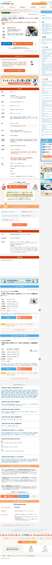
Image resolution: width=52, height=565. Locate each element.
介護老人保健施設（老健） (9, 432)
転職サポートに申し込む (39, 3)
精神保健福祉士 (7, 412)
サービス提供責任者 (40, 529)
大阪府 (8, 29)
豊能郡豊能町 (35, 396)
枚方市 (30, 394)
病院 (1, 425)
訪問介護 (2, 432)
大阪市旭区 (29, 391)
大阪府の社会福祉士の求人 (46, 25)
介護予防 (33, 434)
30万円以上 (16, 446)
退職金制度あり (15, 462)
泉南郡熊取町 (13, 397)
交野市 (19, 396)
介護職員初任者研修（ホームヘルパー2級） (17, 411)
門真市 (34, 395)
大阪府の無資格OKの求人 (46, 33)
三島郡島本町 (30, 396)
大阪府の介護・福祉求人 (46, 17)
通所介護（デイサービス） (15, 105)
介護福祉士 (3, 411)
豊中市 (9, 394)
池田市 (12, 394)
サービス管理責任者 (5, 405)
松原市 (16, 395)
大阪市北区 (6, 393)
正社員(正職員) (3, 419)
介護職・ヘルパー (10, 529)
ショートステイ (22, 434)
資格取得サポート (34, 460)
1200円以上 (11, 442)
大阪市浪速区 (3, 391)
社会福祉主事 (27, 411)
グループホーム (25, 433)
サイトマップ (14, 538)
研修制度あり (4, 461)
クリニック (5, 425)
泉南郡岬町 (22, 397)
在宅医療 (13, 425)
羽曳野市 (30, 395)
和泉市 (22, 395)
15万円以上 (3, 446)
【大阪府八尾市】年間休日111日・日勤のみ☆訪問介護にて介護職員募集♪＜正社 (19, 343)
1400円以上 (16, 442)
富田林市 (5, 395)
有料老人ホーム (16, 432)
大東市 (19, 395)
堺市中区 (21, 393)
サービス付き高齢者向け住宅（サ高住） (26, 432)
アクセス (12, 555)
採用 (22, 555)
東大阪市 (9, 396)
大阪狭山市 (22, 396)
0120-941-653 (19, 504)
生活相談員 (16, 529)
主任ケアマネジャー (32, 529)
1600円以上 (20, 442)
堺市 (14, 393)
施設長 (46, 529)
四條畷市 (16, 396)
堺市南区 (31, 393)
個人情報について (34, 538)
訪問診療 (5, 434)
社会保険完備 (6, 462)
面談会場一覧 (22, 7)
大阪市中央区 (11, 393)
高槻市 (21, 394)
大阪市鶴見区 (28, 392)
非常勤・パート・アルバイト (15, 113)
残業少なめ (23, 461)
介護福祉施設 (9, 425)
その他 (17, 425)
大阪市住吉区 (7, 392)
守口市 (27, 394)
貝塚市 (24, 394)
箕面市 (25, 395)
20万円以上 (7, 446)
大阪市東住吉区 (12, 392)
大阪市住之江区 (33, 392)
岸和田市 (6, 394)
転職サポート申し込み (27, 542)
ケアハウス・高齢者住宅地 (15, 434)
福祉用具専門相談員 (12, 405)
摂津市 (37, 395)
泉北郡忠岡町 (8, 397)
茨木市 (33, 394)
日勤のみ (25, 460)
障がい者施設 (31, 433)
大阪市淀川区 (23, 392)
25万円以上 (11, 446)
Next (40, 310)
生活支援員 (18, 405)
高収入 (11, 460)
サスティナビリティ (18, 555)
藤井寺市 (6, 396)
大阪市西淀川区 (8, 391)
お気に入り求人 (42, 7)
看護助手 (20, 529)
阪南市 (26, 396)
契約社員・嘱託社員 (9, 419)
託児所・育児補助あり (29, 461)
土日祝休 (21, 460)
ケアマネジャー (25, 529)
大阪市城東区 (34, 391)
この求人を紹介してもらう (16, 186)
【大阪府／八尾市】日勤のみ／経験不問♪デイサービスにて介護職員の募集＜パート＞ (19, 294)
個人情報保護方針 (31, 555)
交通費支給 (10, 462)
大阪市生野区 (24, 391)
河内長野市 (13, 395)
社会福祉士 (7, 411)
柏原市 (28, 395)
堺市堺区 (17, 393)
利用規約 (27, 538)
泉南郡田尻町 (18, 397)
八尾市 (35, 394)
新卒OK (19, 461)
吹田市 (15, 394)
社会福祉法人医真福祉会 (34, 14)
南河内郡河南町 (33, 397)
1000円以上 (7, 442)
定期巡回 (8, 434)
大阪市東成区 (19, 391)
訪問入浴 (35, 433)
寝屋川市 (8, 395)
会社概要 (8, 555)
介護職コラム (42, 538)
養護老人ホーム (28, 434)
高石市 (3, 396)
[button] (19, 224)
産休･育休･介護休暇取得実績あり (12, 461)
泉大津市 (18, 394)
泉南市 (13, 396)
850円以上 (2, 442)
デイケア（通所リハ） (18, 433)
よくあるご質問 (21, 538)
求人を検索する (32, 7)
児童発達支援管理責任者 (15, 530)
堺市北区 (35, 393)
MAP (8, 32)
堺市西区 (28, 393)
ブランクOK (29, 460)
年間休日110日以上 (16, 460)
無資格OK (12, 412)
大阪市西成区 (18, 392)
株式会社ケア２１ (3, 341)
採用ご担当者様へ (6, 538)
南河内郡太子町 (27, 397)
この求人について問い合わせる (22, 43)
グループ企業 (26, 555)
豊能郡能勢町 (3, 397)
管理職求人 (4, 460)
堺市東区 (24, 393)
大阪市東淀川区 (14, 391)
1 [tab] (31, 37)
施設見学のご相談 (6, 43)
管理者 (21, 405)
